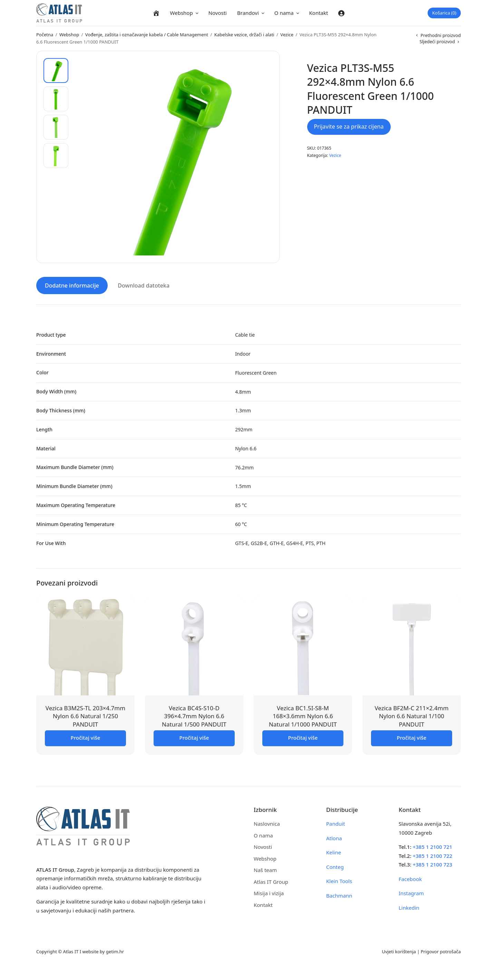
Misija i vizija (269, 892)
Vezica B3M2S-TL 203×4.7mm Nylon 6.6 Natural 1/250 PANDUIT (85, 715)
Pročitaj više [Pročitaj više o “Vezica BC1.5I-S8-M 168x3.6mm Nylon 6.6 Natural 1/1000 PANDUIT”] (303, 737)
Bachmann (339, 894)
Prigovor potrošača (441, 951)
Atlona (334, 837)
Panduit (335, 823)
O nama (284, 12)
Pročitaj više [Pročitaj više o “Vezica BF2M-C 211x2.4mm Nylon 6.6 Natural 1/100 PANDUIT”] (412, 737)
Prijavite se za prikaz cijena (349, 126)
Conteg (335, 866)
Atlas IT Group (271, 881)
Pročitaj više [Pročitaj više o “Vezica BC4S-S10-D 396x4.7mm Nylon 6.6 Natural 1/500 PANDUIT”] (194, 737)
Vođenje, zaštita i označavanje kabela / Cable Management (146, 34)
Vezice (286, 34)
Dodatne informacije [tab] (72, 285)
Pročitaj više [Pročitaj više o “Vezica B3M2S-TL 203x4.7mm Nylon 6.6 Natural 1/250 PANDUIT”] (85, 737)
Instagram (411, 892)
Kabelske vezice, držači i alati (244, 34)
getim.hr (115, 951)
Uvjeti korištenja (399, 951)
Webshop (181, 12)
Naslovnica (267, 823)
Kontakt (318, 12)
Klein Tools (339, 880)
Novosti (217, 12)
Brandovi (248, 12)
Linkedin (409, 906)
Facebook (410, 878)
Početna (44, 34)
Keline (333, 852)
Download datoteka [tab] (143, 285)
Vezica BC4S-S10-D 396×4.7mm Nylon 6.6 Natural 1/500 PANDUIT (194, 715)
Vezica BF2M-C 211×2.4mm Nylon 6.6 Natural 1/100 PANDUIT (411, 715)
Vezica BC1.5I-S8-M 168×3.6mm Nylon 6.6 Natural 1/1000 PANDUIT (303, 715)
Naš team (265, 869)
